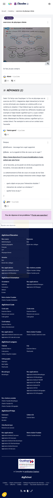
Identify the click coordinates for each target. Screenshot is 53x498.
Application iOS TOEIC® (33, 382)
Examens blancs (6, 311)
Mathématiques (6, 242)
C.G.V (6, 484)
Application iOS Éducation (9, 273)
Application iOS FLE (32, 388)
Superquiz (4, 361)
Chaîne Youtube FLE (7, 403)
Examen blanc (31, 417)
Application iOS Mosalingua (34, 377)
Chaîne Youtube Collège (33, 270)
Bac (28, 242)
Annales (4, 420)
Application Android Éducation (10, 270)
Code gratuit (5, 316)
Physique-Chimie (6, 252)
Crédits (19, 484)
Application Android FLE (33, 385)
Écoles (4, 292)
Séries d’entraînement (8, 327)
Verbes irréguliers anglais (9, 354)
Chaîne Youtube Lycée (33, 273)
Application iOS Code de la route (11, 337)
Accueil (4, 11)
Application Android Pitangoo (35, 284)
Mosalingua (5, 374)
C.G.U (47, 482)
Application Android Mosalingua (36, 374)
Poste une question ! (40, 215)
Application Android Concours (10, 435)
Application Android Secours (10, 446)
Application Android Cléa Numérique (12, 441)
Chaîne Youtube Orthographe (10, 406)
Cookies (5, 482)
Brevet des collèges (32, 244)
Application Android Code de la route (12, 334)
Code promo (5, 351)
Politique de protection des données (33, 482)
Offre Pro (12, 484)
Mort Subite (5, 364)
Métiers (4, 290)
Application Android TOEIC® (35, 380)
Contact (25, 484)
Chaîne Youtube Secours (34, 435)
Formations (5, 287)
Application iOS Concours (9, 438)
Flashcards (30, 351)
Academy (11, 11)
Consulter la (26, 471)
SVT (3, 250)
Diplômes (4, 284)
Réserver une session (8, 314)
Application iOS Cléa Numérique (11, 443)
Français (4, 247)
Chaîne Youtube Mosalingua (10, 401)
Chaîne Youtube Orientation (9, 300)
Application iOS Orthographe (35, 393)
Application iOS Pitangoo (34, 287)
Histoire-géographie (7, 244)
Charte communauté (15, 482)
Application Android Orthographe (36, 390)
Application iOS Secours (8, 449)
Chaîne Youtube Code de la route (36, 334)
